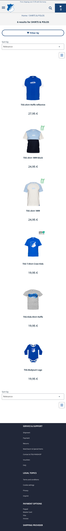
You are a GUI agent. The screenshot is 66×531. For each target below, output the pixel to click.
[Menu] (3, 8)
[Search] (50, 8)
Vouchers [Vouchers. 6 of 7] (26, 460)
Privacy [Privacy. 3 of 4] (25, 490)
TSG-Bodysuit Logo (33, 370)
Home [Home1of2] (24, 15)
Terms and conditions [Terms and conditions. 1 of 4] (31, 479)
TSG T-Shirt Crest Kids (33, 264)
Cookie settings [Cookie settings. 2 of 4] (28, 485)
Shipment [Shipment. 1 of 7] (26, 432)
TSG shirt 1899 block (33, 158)
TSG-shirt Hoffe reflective (33, 105)
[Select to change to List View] (62, 55)
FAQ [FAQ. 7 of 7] (24, 465)
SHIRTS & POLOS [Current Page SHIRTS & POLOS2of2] (36, 15)
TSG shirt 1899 (33, 211)
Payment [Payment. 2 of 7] (26, 438)
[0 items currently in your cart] (60, 8)
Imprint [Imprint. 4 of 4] (26, 496)
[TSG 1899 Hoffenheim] (12, 8)
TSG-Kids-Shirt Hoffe (33, 317)
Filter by (33, 32)
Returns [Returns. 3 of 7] (26, 443)
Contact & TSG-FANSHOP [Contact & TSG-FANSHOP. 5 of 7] (32, 454)
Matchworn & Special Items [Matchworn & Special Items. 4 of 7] (33, 449)
